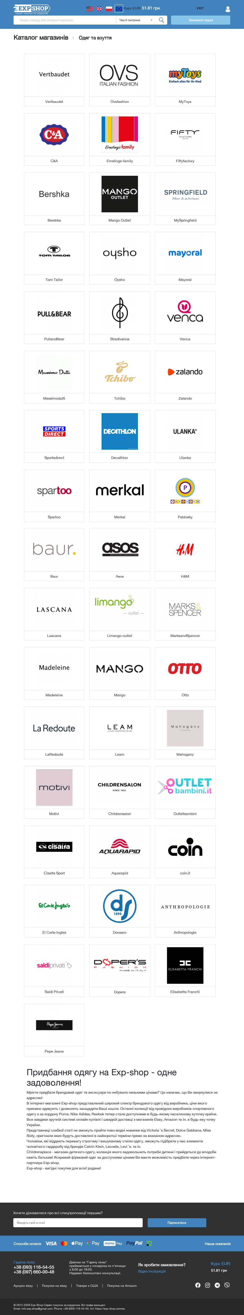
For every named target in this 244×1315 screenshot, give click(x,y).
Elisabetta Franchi (185, 991)
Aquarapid (120, 873)
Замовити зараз (201, 20)
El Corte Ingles (54, 932)
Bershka (54, 220)
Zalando (185, 398)
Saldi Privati (54, 991)
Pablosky (185, 517)
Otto (185, 695)
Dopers (119, 992)
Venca (185, 339)
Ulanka (185, 457)
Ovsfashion (120, 101)
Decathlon (119, 457)
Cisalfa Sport (54, 873)
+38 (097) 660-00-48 (34, 1271)
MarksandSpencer (185, 635)
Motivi (54, 813)
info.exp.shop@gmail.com (37, 1308)
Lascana (54, 635)
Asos (120, 576)
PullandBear (54, 339)
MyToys (185, 101)
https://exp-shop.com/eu (110, 1308)
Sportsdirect (54, 457)
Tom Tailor (54, 279)
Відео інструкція (152, 1271)
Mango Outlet (120, 220)
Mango (119, 695)
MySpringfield (185, 220)
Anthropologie (185, 932)
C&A (54, 161)
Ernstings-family (120, 161)
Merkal (119, 517)
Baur (54, 576)
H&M (185, 576)
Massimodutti (54, 398)
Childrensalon (119, 813)
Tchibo (119, 398)
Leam (119, 754)
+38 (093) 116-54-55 (34, 1267)
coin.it (185, 873)
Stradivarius (119, 339)
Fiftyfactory (185, 161)
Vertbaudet (54, 101)
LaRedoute (54, 754)
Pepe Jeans (54, 1051)
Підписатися (176, 1223)
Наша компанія (218, 1244)
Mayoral (185, 279)
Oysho (119, 279)
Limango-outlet (119, 635)
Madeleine (54, 695)
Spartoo (54, 517)
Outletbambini (185, 813)
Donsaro (119, 932)
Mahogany (185, 754)
